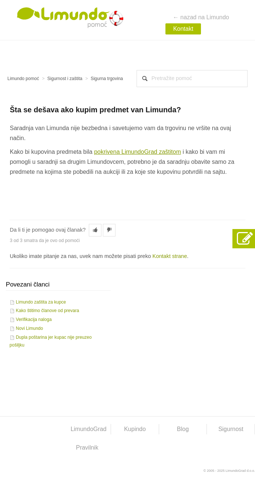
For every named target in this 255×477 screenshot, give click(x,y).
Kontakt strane (169, 256)
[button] (95, 230)
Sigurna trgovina (107, 78)
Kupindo (135, 429)
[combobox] (192, 78)
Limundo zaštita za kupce (41, 302)
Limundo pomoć (23, 78)
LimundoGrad (89, 429)
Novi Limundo (29, 328)
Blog (183, 429)
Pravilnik (87, 447)
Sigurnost (231, 429)
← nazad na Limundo (201, 17)
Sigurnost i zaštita (65, 78)
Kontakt (183, 29)
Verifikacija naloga (34, 319)
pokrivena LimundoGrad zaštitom (137, 152)
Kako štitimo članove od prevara (47, 310)
